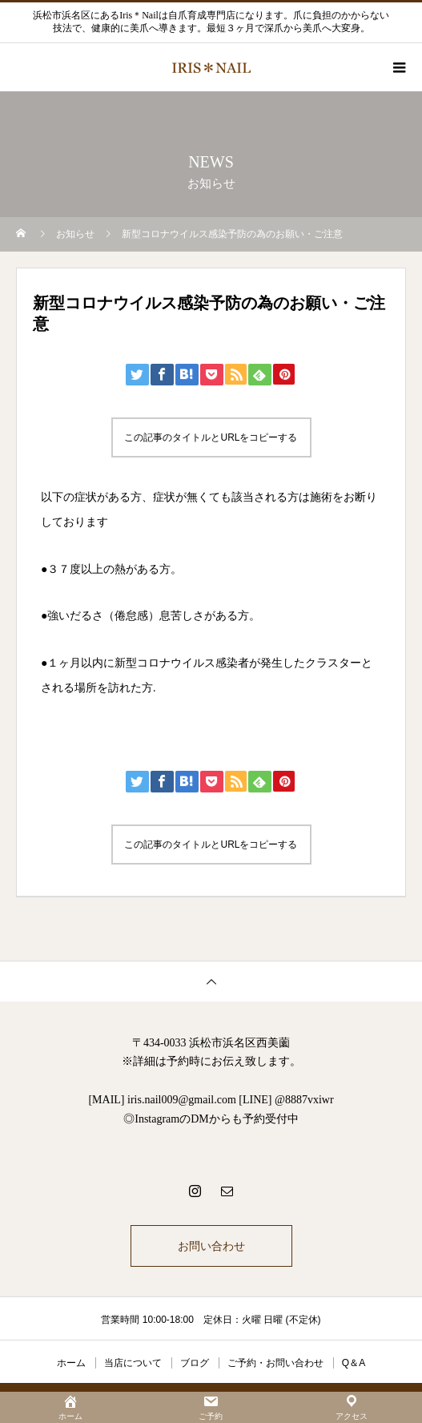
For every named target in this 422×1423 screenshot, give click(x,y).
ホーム (71, 1363)
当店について (133, 1363)
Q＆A (353, 1363)
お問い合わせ (211, 1246)
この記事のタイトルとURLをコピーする (210, 437)
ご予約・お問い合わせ (275, 1363)
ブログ (194, 1363)
